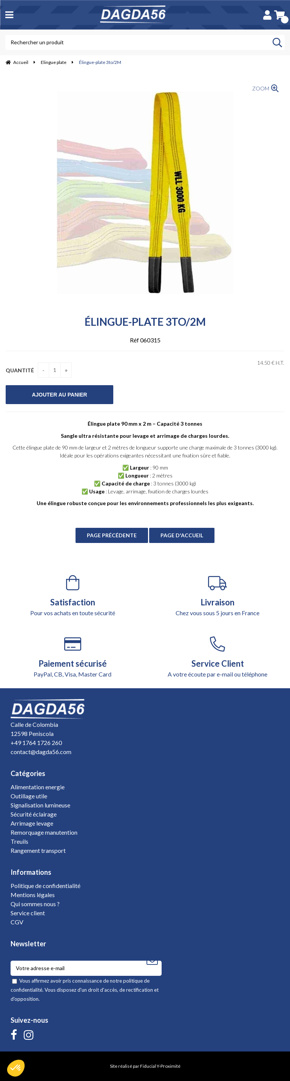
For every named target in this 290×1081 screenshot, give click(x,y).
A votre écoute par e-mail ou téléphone (217, 657)
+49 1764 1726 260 (36, 742)
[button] (16, 1068)
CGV (17, 921)
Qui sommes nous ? (35, 903)
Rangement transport (38, 850)
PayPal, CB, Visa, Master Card (72, 657)
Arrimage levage (32, 823)
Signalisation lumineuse (40, 805)
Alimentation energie (38, 786)
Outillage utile (29, 795)
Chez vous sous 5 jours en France (217, 595)
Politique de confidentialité (45, 885)
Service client (28, 912)
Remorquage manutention (44, 832)
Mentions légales (33, 894)
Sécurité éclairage (34, 814)
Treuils (19, 841)
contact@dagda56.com (41, 751)
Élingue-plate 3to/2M (145, 321)
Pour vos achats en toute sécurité (72, 595)
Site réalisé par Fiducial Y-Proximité (145, 1066)
